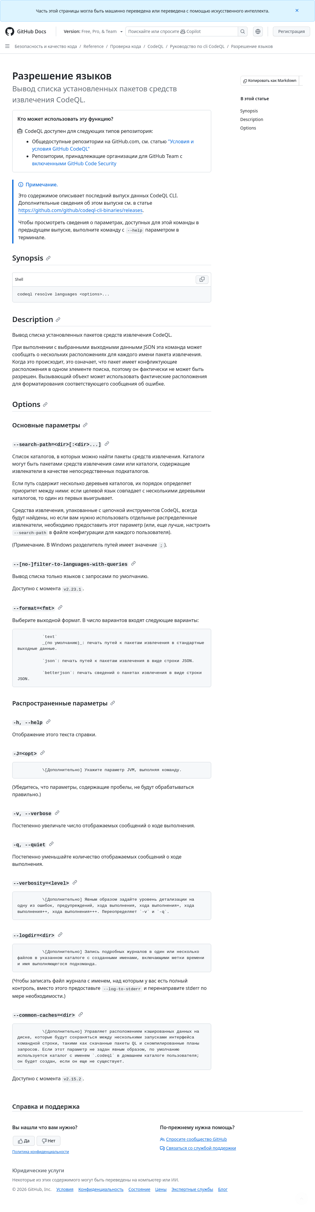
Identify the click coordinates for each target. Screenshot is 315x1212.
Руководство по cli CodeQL (197, 46)
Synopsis (31, 258)
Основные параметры (50, 425)
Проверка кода (125, 46)
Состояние (139, 1189)
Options (30, 404)
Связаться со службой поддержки (198, 1148)
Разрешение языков (252, 46)
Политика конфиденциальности (40, 1151)
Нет (49, 1141)
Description (36, 319)
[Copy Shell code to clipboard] (202, 279)
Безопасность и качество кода (46, 46)
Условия (65, 1189)
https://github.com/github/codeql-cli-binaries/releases (80, 210)
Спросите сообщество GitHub (193, 1139)
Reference (94, 46)
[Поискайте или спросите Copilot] (186, 31)
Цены (161, 1189)
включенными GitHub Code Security (74, 163)
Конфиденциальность (101, 1189)
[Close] (297, 9)
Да (24, 1141)
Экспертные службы (192, 1189)
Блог (222, 1189)
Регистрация (291, 31)
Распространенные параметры (63, 703)
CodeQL (155, 46)
